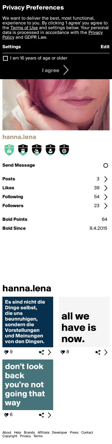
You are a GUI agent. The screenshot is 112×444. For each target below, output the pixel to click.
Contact (87, 432)
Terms (38, 436)
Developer (59, 432)
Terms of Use (24, 28)
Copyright (9, 436)
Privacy (25, 436)
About (6, 432)
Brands (29, 432)
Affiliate (43, 432)
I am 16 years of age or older (38, 58)
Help (17, 432)
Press (74, 432)
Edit (105, 47)
